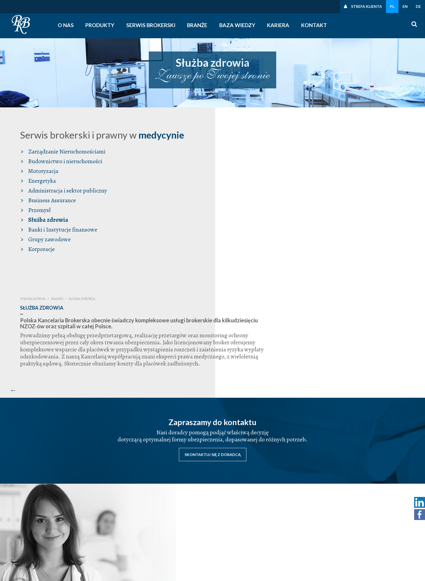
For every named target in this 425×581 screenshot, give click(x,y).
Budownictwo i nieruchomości (62, 168)
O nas (67, 25)
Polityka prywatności (357, 526)
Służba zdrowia (45, 227)
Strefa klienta (366, 6)
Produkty (102, 25)
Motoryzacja (40, 178)
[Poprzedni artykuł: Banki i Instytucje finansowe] (180, 226)
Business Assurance (49, 207)
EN (405, 6)
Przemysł (36, 217)
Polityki (345, 533)
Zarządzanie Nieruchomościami (63, 159)
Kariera (280, 25)
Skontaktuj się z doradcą (213, 327)
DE (418, 6)
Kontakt (316, 25)
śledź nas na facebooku (279, 547)
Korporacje (38, 256)
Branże (200, 25)
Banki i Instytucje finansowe (59, 237)
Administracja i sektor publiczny (64, 198)
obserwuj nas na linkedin (281, 554)
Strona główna (199, 130)
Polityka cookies (353, 540)
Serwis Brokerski (153, 25)
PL (392, 6)
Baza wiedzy (239, 25)
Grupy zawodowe (46, 246)
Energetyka (39, 188)
